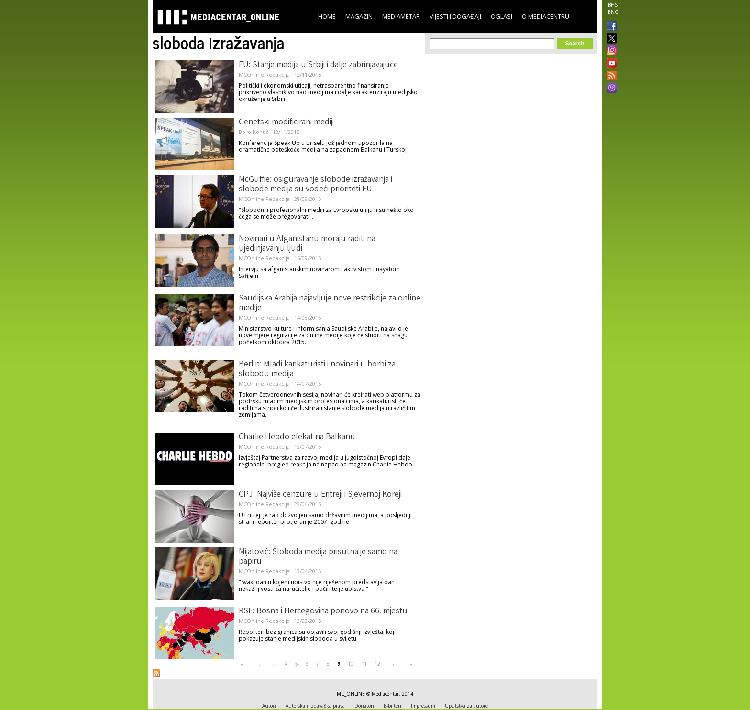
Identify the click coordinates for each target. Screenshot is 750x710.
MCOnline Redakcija (264, 74)
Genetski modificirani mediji (286, 122)
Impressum (423, 705)
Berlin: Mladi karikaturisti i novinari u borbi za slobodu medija (317, 369)
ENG (613, 12)
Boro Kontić (253, 131)
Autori (269, 705)
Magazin (359, 16)
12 (377, 663)
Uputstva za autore (466, 705)
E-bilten (392, 705)
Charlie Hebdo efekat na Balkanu (297, 437)
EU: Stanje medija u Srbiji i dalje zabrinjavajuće (318, 65)
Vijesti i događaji (455, 16)
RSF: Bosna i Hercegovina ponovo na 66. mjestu (323, 611)
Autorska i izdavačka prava (315, 705)
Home (327, 16)
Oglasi (501, 16)
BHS (613, 4)
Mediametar (401, 16)
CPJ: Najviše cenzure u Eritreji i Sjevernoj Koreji (320, 494)
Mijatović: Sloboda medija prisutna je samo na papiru (318, 557)
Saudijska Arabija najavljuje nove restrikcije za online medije (329, 303)
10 (350, 663)
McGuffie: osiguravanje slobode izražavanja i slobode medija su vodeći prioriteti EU (315, 185)
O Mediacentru (545, 16)
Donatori (364, 705)
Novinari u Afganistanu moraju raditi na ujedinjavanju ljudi (307, 244)
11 (364, 663)
